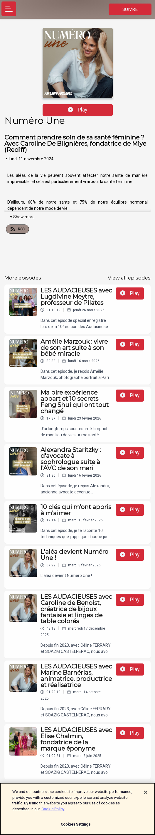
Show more (22, 216)
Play (77, 110)
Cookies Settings (75, 827)
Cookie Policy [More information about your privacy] (52, 811)
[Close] (145, 794)
